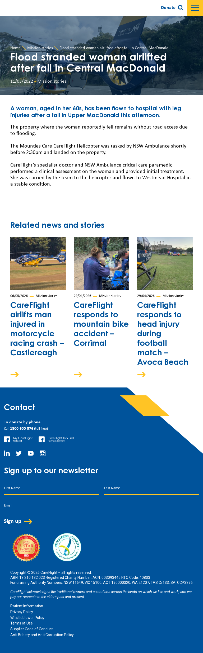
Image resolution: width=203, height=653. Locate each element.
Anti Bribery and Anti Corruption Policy (42, 635)
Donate (168, 7)
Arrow (18, 374)
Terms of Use (21, 623)
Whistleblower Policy (27, 618)
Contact (19, 408)
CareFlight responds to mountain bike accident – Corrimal (101, 325)
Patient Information (26, 606)
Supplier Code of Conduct (31, 629)
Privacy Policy (21, 612)
